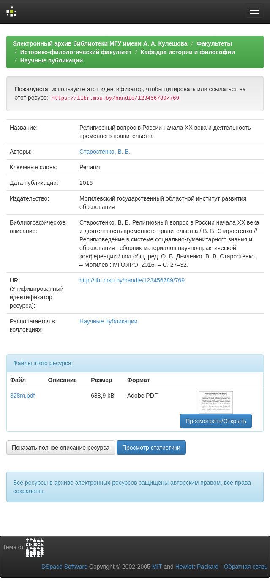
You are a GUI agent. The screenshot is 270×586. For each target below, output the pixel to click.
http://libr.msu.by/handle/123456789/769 (132, 280)
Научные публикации (51, 60)
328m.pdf (22, 395)
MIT (157, 566)
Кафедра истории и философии (188, 52)
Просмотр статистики (151, 447)
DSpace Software (64, 566)
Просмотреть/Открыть (215, 421)
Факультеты (214, 43)
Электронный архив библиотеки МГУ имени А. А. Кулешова (100, 43)
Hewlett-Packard (197, 566)
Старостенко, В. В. (105, 151)
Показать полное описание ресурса (60, 447)
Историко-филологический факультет (76, 52)
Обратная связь (245, 566)
